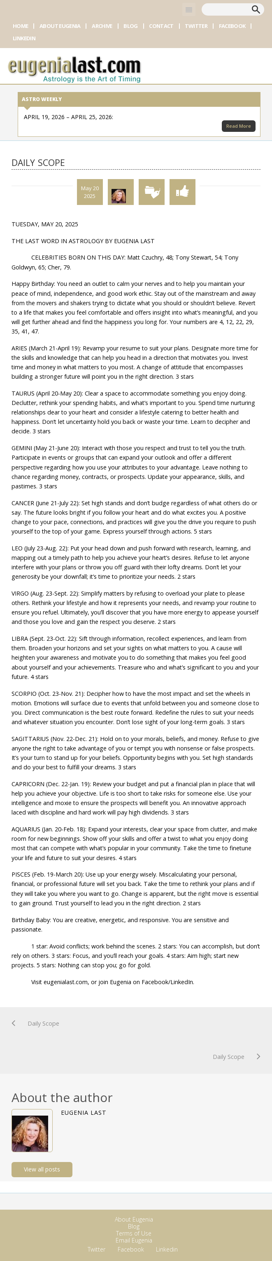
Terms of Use (133, 1233)
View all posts (42, 1169)
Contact (161, 26)
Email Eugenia (134, 1240)
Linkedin (24, 38)
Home (20, 26)
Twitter (196, 26)
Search (256, 9)
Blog (130, 26)
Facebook (232, 26)
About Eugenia (60, 26)
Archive (102, 26)
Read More (238, 126)
